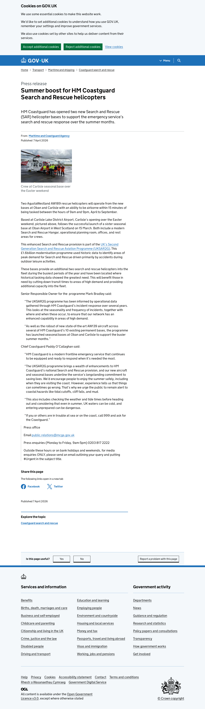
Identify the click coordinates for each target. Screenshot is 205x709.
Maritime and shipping (61, 70)
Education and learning (93, 600)
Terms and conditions (124, 677)
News (137, 608)
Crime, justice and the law (39, 639)
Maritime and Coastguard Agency (49, 135)
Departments (142, 600)
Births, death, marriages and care (44, 608)
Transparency (142, 639)
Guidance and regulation (150, 616)
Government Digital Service (87, 682)
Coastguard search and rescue (96, 70)
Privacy (36, 677)
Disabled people (32, 646)
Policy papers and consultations (155, 631)
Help (24, 677)
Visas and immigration (92, 646)
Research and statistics (149, 623)
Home (24, 70)
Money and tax (87, 631)
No (85, 558)
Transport (38, 70)
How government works (149, 646)
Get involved (141, 654)
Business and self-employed (40, 616)
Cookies (50, 677)
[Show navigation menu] (165, 60)
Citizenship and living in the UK (42, 631)
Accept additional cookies (41, 47)
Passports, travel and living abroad (101, 639)
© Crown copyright (171, 698)
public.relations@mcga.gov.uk (53, 435)
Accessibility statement (75, 677)
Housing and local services (95, 623)
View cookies (114, 46)
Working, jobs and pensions (96, 654)
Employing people (89, 608)
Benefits (26, 600)
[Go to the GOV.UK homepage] (34, 60)
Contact (100, 677)
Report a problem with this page (158, 558)
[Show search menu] (179, 60)
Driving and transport (35, 654)
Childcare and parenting (38, 623)
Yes (65, 558)
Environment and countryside (97, 616)
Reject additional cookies (83, 47)
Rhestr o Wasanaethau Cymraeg (43, 682)
